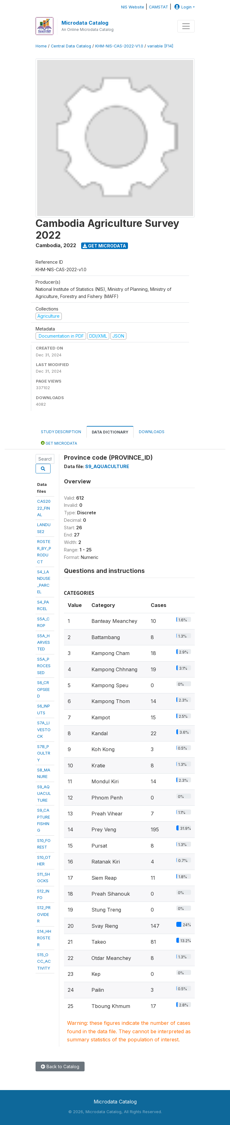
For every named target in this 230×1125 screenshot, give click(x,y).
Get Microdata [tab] (59, 443)
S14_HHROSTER (44, 938)
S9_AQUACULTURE (44, 793)
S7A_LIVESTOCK (44, 729)
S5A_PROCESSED (44, 666)
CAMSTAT (158, 7)
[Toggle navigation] (186, 26)
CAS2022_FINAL (44, 508)
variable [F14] (160, 46)
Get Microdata (104, 245)
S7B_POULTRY (43, 753)
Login (182, 7)
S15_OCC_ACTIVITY (44, 961)
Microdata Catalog (84, 23)
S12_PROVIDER (44, 914)
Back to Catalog (60, 1066)
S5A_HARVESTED (43, 642)
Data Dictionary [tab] (110, 432)
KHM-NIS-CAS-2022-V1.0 (119, 46)
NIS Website (132, 7)
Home (41, 46)
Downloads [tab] (151, 431)
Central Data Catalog (71, 46)
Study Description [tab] (61, 431)
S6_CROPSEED (43, 689)
